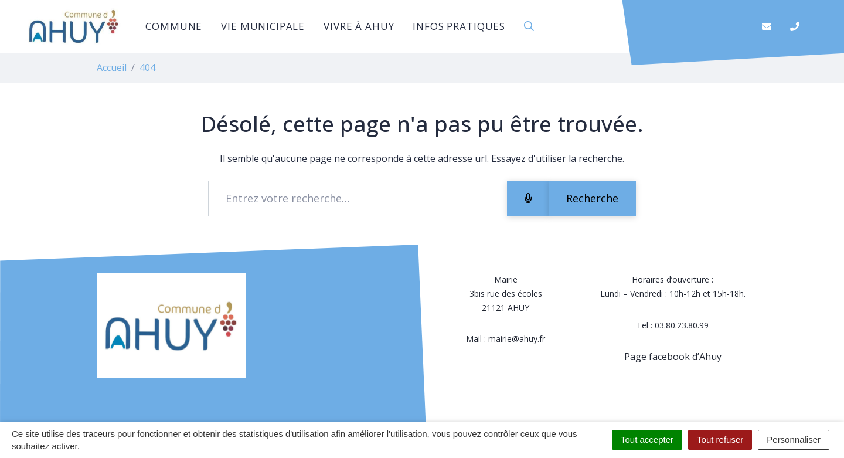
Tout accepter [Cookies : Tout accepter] (647, 440)
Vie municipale (263, 26)
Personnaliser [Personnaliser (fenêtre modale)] (794, 440)
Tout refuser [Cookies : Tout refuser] (720, 440)
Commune (173, 26)
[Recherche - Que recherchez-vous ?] (358, 198)
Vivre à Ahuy (359, 26)
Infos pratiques (459, 26)
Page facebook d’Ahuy (673, 356)
